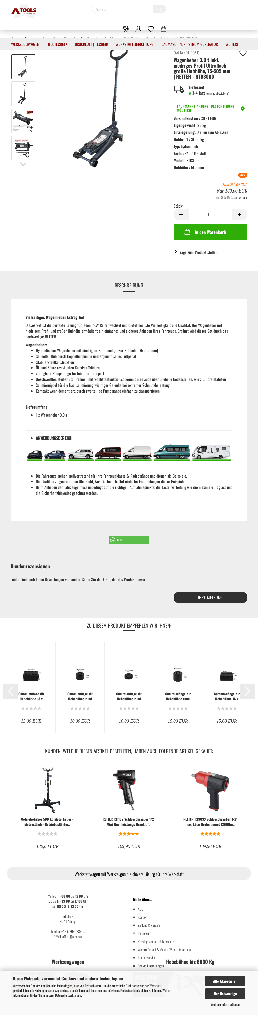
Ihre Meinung (210, 597)
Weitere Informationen (225, 1004)
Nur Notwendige (225, 993)
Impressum (144, 933)
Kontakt (142, 917)
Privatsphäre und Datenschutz (156, 941)
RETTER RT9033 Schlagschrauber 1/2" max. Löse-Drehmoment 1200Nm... (210, 822)
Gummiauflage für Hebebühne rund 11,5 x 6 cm (80, 696)
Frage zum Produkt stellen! (198, 252)
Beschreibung (129, 285)
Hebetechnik (57, 44)
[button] (129, 540)
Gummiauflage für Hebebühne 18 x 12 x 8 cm (31, 696)
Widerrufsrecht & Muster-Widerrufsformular (165, 949)
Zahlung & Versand (149, 925)
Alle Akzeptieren (225, 981)
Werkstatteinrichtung (135, 44)
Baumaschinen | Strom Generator (189, 44)
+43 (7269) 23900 (73, 931)
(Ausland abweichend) (217, 93)
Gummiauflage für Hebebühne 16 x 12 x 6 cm (227, 696)
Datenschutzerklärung (68, 995)
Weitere (232, 44)
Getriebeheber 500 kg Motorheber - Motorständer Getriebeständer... (47, 822)
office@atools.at (72, 936)
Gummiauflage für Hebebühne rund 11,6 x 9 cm (178, 696)
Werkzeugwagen (25, 44)
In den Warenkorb (204, 232)
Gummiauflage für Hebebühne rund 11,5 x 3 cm (129, 696)
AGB (140, 909)
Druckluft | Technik (91, 44)
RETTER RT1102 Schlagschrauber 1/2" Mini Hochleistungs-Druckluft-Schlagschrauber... (129, 822)
